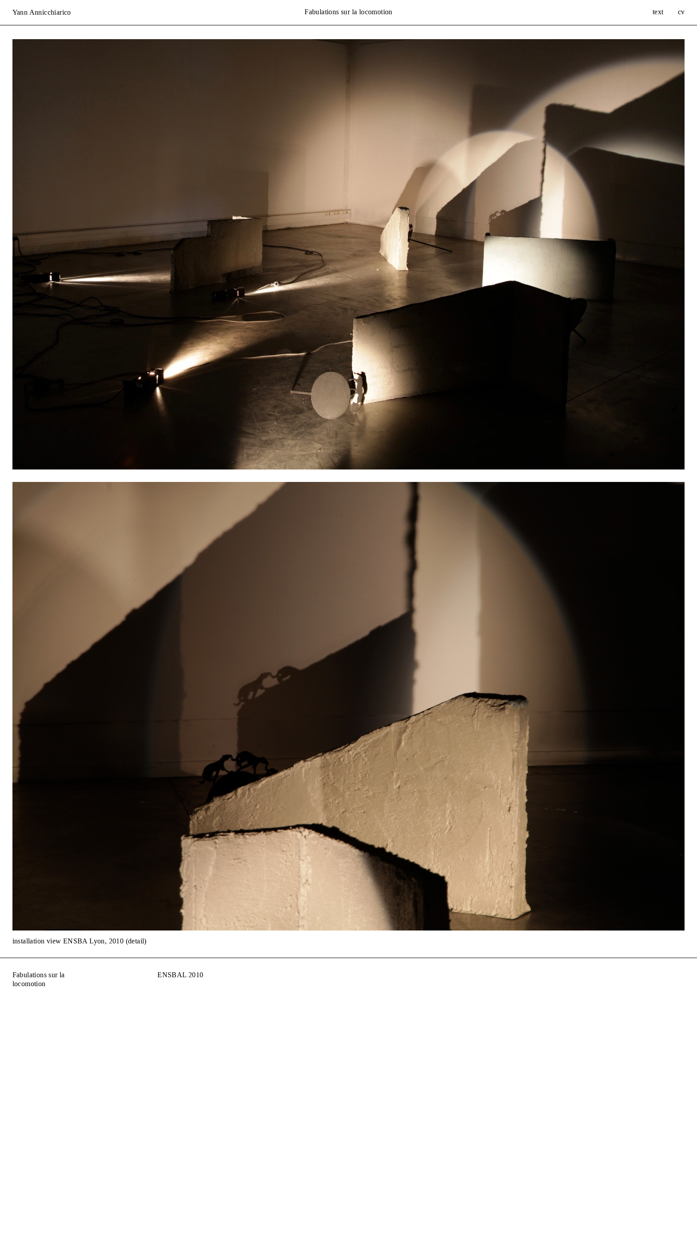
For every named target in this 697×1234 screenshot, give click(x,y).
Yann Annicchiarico (41, 12)
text (658, 11)
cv (681, 11)
